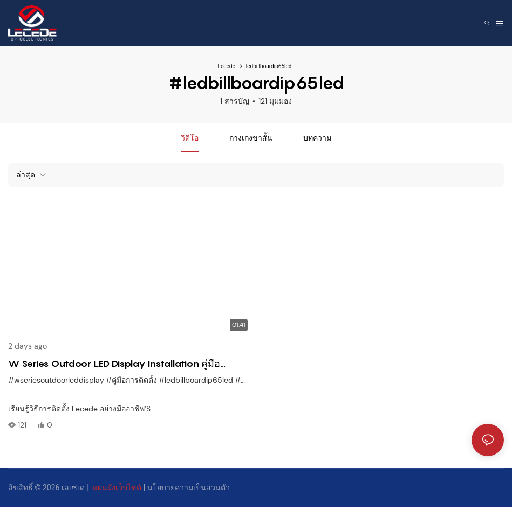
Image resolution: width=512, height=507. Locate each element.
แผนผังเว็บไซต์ (117, 487)
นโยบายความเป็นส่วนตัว (188, 487)
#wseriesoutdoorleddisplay (56, 380)
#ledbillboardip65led (196, 380)
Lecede (226, 66)
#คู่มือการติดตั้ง (131, 380)
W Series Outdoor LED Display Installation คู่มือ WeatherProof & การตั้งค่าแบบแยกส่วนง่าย (114, 364)
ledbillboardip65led (269, 66)
